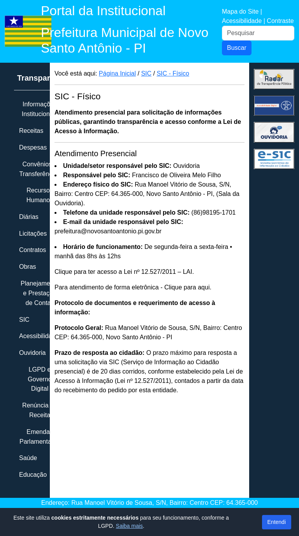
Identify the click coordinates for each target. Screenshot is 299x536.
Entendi (276, 522)
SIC (146, 73)
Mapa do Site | (242, 11)
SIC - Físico (173, 73)
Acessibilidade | (244, 21)
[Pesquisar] (258, 33)
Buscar (236, 47)
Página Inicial (117, 73)
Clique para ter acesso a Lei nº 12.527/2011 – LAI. (124, 271)
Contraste (280, 21)
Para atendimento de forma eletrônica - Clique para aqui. (133, 287)
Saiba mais (129, 526)
